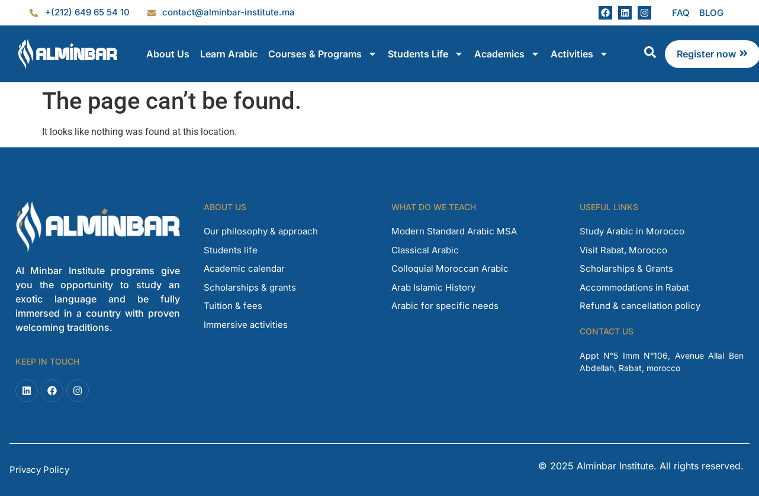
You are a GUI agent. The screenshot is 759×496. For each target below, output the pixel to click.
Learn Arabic (229, 54)
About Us (167, 54)
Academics (507, 54)
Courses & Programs (322, 54)
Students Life (426, 54)
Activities (580, 54)
